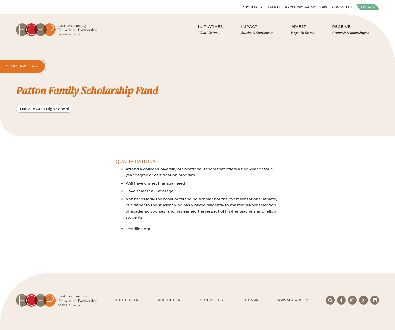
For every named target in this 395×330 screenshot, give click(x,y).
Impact (257, 29)
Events (274, 7)
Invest (302, 29)
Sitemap (251, 300)
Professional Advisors (306, 7)
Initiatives (210, 29)
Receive (350, 29)
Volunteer (169, 300)
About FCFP (252, 7)
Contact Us (342, 7)
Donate (368, 7)
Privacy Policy (293, 300)
